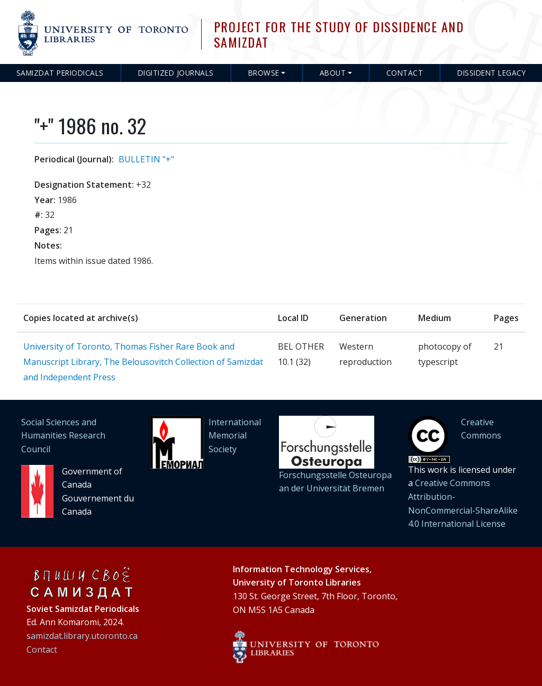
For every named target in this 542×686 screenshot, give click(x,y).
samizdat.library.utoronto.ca (82, 636)
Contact (404, 73)
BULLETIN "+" (146, 159)
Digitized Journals (176, 73)
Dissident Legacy (491, 73)
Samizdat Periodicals (60, 73)
